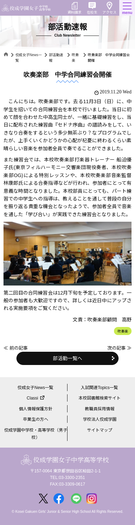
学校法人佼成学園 (99, 419)
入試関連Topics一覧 (99, 387)
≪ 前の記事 (15, 348)
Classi (32, 398)
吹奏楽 (123, 331)
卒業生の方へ (35, 419)
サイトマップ (99, 430)
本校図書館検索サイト (100, 398)
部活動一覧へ (67, 358)
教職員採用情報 (99, 408)
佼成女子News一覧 (35, 387)
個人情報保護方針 (35, 408)
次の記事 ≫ (119, 348)
